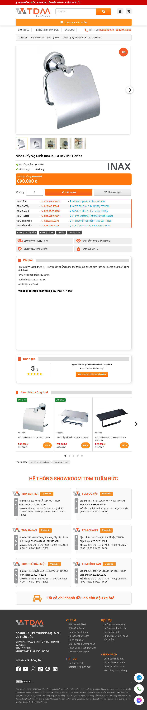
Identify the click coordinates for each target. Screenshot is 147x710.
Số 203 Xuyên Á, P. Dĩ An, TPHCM (87, 201)
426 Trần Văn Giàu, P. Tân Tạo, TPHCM (90, 225)
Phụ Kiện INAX (37, 37)
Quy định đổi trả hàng (114, 666)
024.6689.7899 (51, 216)
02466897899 (38, 541)
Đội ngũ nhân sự (76, 628)
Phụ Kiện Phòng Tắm (26, 232)
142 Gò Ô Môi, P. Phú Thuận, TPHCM (89, 211)
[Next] (129, 89)
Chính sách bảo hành (114, 662)
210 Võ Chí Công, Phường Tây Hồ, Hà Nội (91, 216)
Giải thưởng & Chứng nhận (81, 644)
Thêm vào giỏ (112, 192)
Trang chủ (22, 37)
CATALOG (69, 30)
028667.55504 (50, 206)
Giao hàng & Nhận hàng (116, 670)
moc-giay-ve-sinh (61, 462)
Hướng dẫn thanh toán (115, 628)
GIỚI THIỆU (23, 30)
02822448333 (124, 30)
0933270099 (53, 541)
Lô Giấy (61, 232)
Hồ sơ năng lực (75, 640)
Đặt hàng (69, 192)
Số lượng (20, 192)
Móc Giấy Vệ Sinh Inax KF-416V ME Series (82, 37)
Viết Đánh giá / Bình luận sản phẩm (92, 374)
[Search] (103, 11)
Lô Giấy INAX (53, 37)
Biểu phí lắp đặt (111, 632)
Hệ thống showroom (78, 636)
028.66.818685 (51, 211)
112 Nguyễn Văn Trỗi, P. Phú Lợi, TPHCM (91, 220)
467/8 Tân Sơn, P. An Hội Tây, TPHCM (89, 206)
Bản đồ (47, 493)
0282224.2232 (50, 225)
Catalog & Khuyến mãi (79, 667)
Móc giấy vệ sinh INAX (30, 267)
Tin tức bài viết (75, 663)
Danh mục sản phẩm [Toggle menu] (74, 22)
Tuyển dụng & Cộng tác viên (82, 647)
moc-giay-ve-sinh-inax (39, 462)
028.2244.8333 (51, 201)
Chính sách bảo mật (114, 658)
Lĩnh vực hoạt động (78, 632)
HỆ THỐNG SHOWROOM (47, 30)
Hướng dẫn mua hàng (115, 624)
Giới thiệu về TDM (77, 624)
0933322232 (106, 30)
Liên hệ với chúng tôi (78, 651)
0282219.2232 (50, 220)
